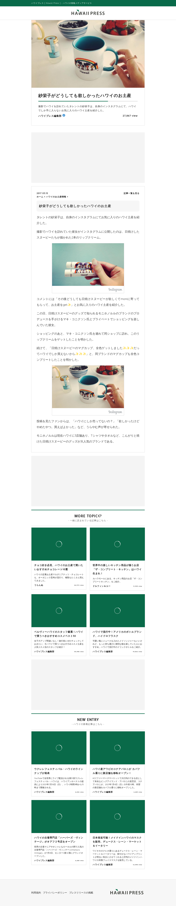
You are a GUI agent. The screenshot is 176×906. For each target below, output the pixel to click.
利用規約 (36, 892)
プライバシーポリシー (55, 892)
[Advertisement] (60, 157)
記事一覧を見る (131, 193)
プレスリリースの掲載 (81, 892)
